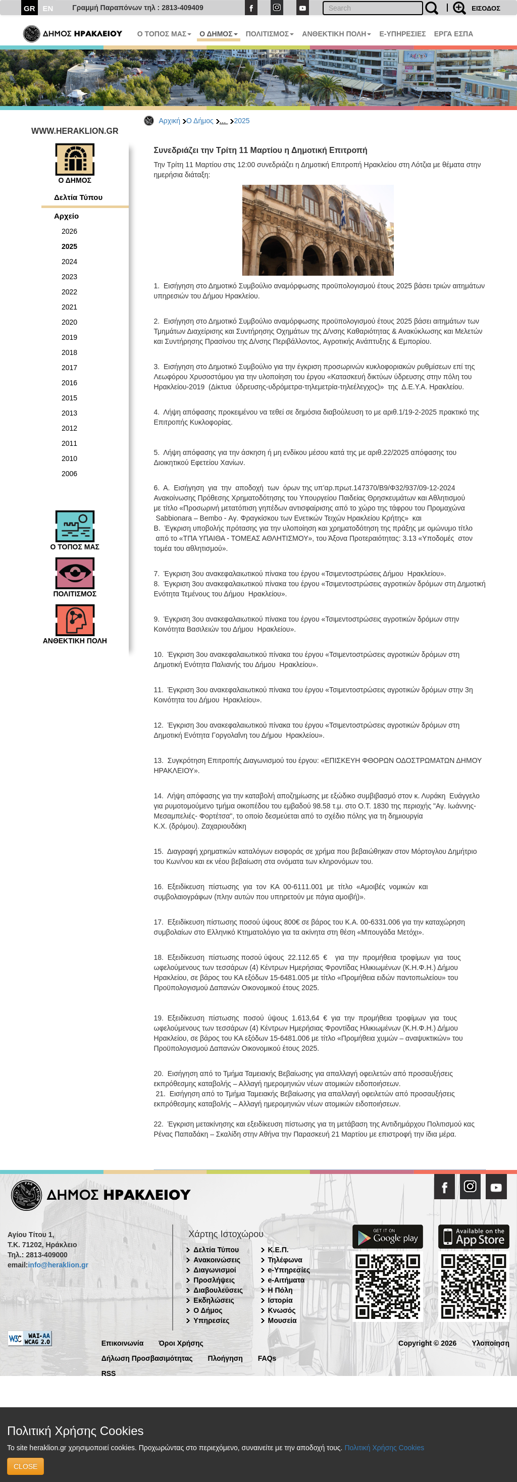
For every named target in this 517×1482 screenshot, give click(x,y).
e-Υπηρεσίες (289, 1270)
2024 (69, 262)
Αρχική (170, 121)
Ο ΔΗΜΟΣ (218, 34)
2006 (69, 474)
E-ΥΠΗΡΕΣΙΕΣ (402, 34)
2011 (69, 443)
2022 (69, 292)
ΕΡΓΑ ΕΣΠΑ (454, 34)
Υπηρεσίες (211, 1320)
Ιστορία (280, 1300)
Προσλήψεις (214, 1280)
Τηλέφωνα (285, 1260)
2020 (69, 322)
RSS (108, 1372)
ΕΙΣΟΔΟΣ (486, 8)
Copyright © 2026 (427, 1342)
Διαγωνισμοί (214, 1270)
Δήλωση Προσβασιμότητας (147, 1357)
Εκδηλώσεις (213, 1300)
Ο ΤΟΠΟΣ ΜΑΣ (164, 34)
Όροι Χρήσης (181, 1342)
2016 (69, 383)
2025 (241, 121)
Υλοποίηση (490, 1342)
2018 (69, 352)
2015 (69, 398)
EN (48, 8)
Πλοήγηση (225, 1357)
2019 (69, 337)
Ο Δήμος (200, 121)
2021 (69, 307)
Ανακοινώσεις (216, 1260)
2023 (69, 277)
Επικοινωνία (122, 1342)
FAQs (267, 1357)
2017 (69, 368)
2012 (69, 428)
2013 (69, 413)
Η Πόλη (280, 1290)
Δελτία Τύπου (78, 197)
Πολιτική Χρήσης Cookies (384, 1448)
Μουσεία (282, 1320)
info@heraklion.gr (58, 1265)
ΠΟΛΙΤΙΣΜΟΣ (270, 34)
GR (29, 8)
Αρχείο (66, 216)
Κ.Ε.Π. (278, 1250)
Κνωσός (282, 1310)
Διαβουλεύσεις (218, 1290)
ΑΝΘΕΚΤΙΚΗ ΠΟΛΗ (336, 34)
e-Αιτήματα (286, 1280)
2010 (69, 458)
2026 (69, 231)
